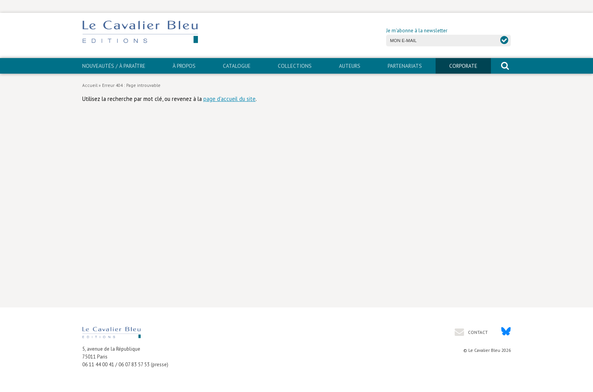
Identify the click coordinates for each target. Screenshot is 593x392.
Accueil (89, 85)
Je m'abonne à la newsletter (416, 30)
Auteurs (349, 65)
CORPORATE (463, 65)
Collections (295, 65)
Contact (477, 332)
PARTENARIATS (405, 65)
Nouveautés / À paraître (113, 65)
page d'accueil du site (229, 98)
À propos (184, 65)
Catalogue (237, 65)
